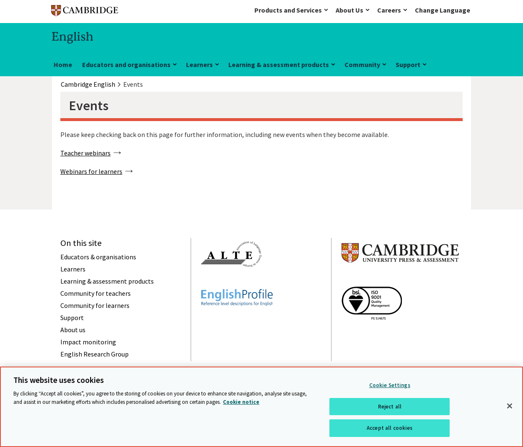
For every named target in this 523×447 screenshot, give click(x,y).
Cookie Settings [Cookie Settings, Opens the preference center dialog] (389, 385)
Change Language (442, 10)
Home (63, 64)
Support (408, 64)
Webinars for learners (91, 171)
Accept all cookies (389, 427)
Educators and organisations (126, 64)
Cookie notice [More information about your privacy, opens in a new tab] (241, 402)
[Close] (509, 406)
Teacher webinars (85, 153)
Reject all (389, 406)
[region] (261, 407)
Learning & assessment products (278, 64)
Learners (199, 64)
